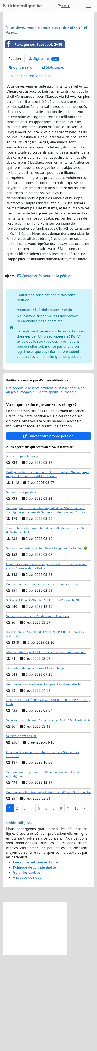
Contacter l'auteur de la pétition (44, 372)
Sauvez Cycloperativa (21, 588)
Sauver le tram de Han (21, 832)
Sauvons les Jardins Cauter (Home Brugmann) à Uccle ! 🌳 (47, 644)
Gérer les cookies (26, 968)
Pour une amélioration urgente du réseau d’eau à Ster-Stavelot (48, 888)
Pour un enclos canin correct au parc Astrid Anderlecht (43, 780)
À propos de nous (27, 973)
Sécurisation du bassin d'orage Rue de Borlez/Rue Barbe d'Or (48, 816)
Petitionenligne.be (22, 6)
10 (76, 904)
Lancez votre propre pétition (48, 532)
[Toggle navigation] (88, 6)
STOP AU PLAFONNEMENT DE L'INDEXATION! (42, 696)
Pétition (15, 154)
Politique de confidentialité (30, 172)
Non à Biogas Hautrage (22, 552)
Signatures (43, 154)
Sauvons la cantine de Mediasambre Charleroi (37, 712)
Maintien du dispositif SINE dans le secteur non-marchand (46, 748)
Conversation (22, 163)
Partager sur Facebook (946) (33, 140)
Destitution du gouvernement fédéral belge (35, 764)
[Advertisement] (48, 67)
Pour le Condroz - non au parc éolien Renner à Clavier (43, 680)
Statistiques (53, 163)
